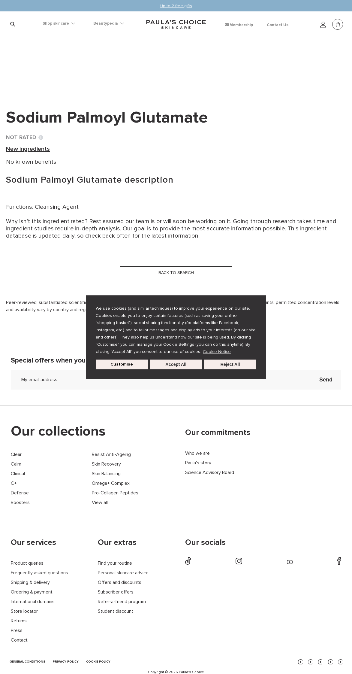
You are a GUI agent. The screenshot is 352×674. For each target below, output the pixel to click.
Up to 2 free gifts (176, 5)
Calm (16, 464)
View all (100, 502)
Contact (19, 640)
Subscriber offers (116, 592)
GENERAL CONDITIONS (27, 661)
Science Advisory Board (209, 472)
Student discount (115, 611)
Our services (33, 542)
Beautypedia (108, 23)
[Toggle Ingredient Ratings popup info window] (40, 137)
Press (17, 630)
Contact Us (277, 25)
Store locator (24, 611)
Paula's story (198, 463)
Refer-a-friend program (122, 601)
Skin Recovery (106, 464)
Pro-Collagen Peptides (115, 493)
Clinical (18, 473)
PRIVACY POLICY (66, 661)
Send (325, 380)
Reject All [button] (230, 364)
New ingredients (91, 66)
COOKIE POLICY (98, 661)
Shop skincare (59, 23)
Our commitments (217, 432)
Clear (16, 454)
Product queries (27, 563)
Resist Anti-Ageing (111, 454)
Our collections (58, 431)
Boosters (20, 502)
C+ (14, 483)
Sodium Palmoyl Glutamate (156, 66)
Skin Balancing (106, 473)
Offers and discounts (119, 582)
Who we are (197, 453)
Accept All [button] (175, 364)
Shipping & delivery (30, 582)
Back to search (34, 78)
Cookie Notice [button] (217, 351)
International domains (33, 601)
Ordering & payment (32, 592)
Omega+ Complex (111, 483)
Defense (20, 493)
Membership (239, 24)
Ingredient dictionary (36, 66)
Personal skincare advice (123, 572)
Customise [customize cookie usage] (121, 364)
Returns (19, 621)
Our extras (117, 542)
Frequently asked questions (39, 572)
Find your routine (115, 563)
